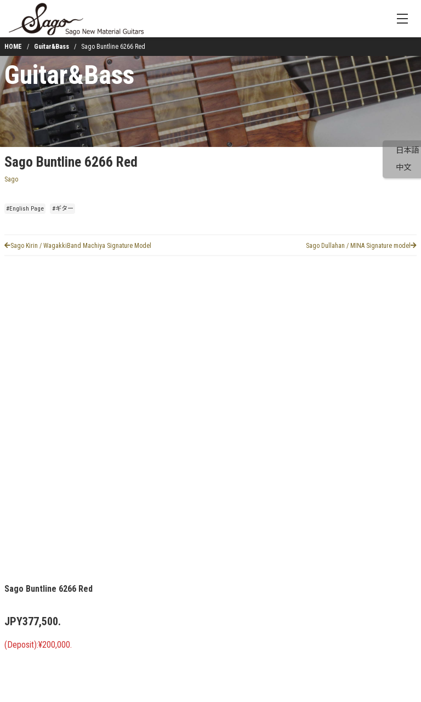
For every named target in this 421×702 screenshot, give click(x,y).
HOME (13, 46)
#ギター (62, 208)
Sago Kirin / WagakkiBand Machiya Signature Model (77, 246)
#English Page (25, 208)
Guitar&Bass (51, 46)
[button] (35, 527)
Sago (11, 179)
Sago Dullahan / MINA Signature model (361, 246)
